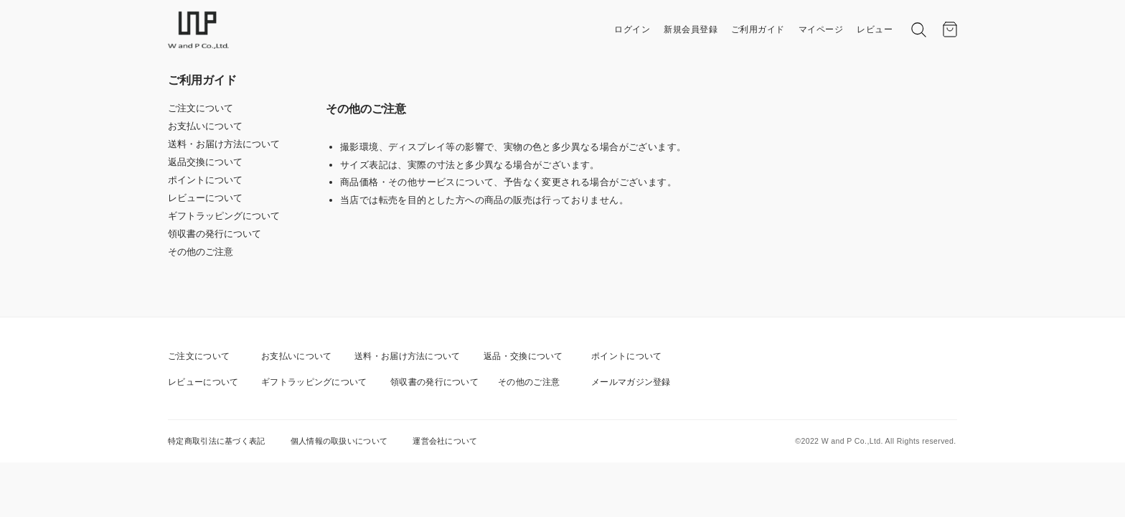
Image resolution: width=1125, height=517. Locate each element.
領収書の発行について (214, 233)
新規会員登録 (690, 29)
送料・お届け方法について (224, 144)
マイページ (821, 29)
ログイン (632, 29)
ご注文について (200, 108)
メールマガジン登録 (631, 382)
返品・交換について (523, 356)
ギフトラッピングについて (224, 215)
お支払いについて (205, 126)
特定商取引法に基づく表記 (216, 441)
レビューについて (205, 197)
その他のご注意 (200, 251)
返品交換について (205, 162)
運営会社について (445, 441)
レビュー (875, 29)
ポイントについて (205, 180)
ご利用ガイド (758, 29)
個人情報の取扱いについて (339, 441)
